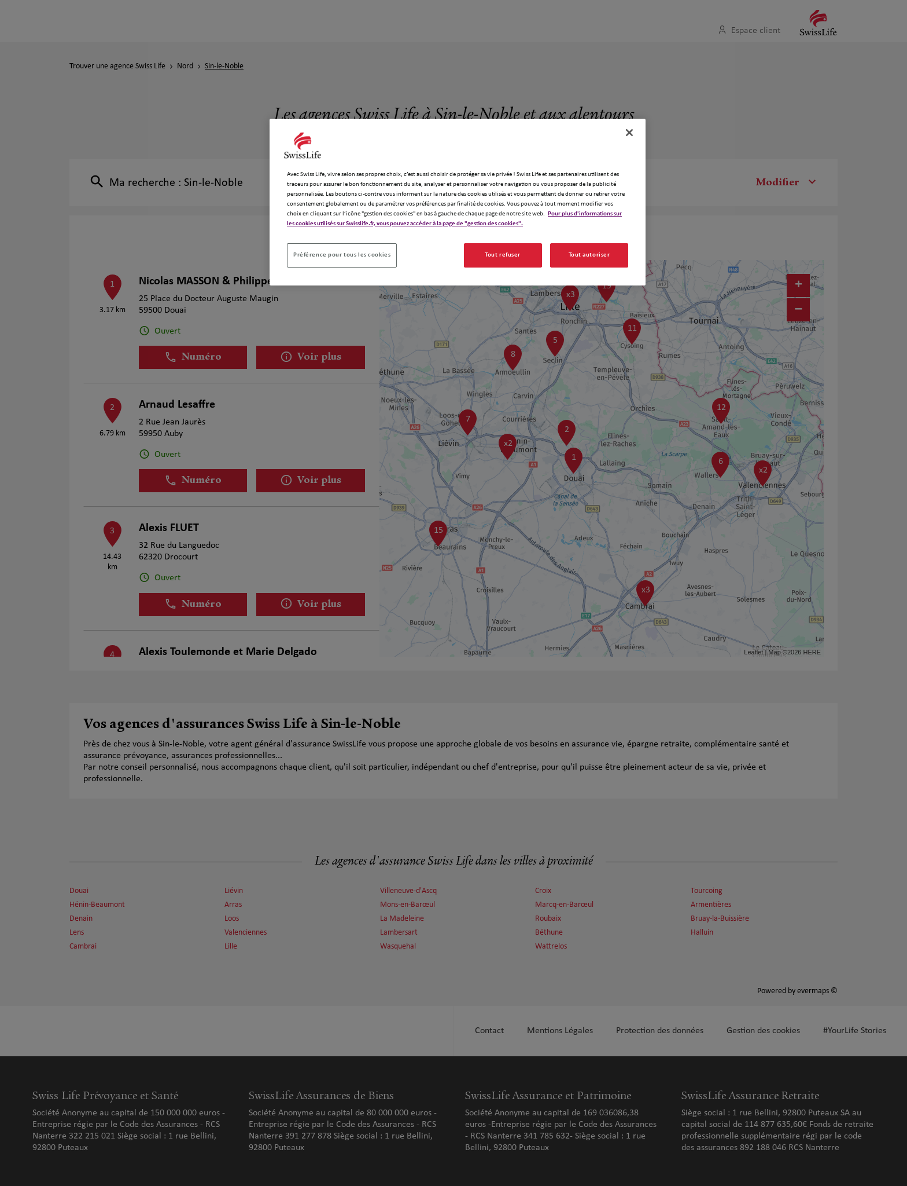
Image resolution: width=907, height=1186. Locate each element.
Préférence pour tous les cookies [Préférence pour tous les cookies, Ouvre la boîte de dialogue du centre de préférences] (341, 254)
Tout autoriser (589, 254)
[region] (458, 202)
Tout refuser (503, 254)
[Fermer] (629, 132)
